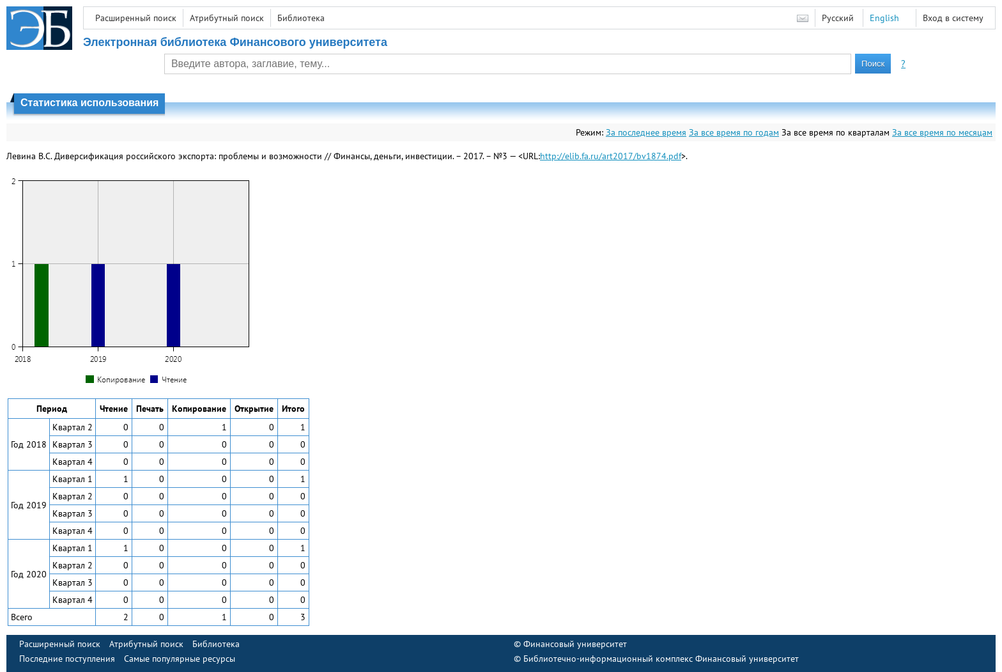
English (884, 18)
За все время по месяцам (942, 132)
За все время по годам (734, 132)
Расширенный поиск (135, 18)
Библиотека (301, 18)
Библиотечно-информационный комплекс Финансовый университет (661, 658)
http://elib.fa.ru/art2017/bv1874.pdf (610, 156)
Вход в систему (953, 18)
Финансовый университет (575, 644)
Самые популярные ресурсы (179, 658)
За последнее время (646, 132)
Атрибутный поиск (227, 18)
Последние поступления (67, 658)
